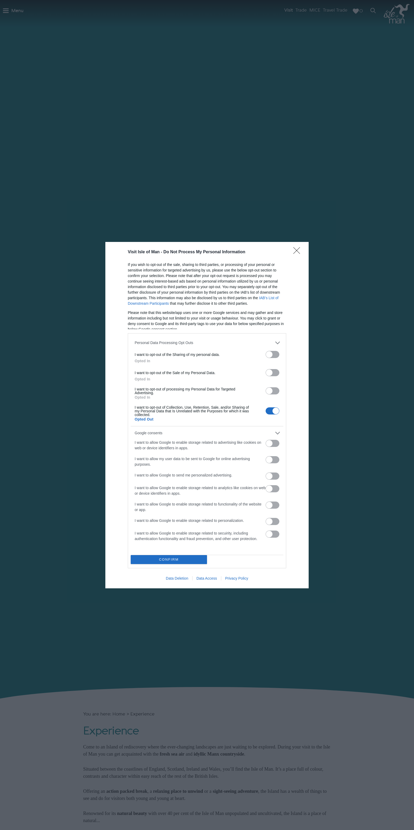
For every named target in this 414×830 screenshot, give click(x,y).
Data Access (206, 578)
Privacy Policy (236, 578)
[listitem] (207, 343)
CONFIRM (169, 559)
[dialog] (207, 415)
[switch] (272, 354)
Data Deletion (177, 578)
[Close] (298, 252)
